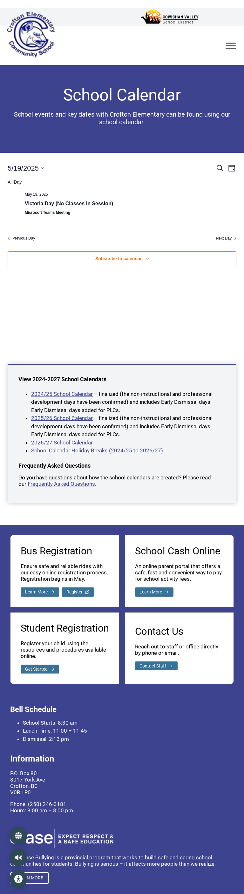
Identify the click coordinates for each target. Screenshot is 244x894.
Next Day (226, 238)
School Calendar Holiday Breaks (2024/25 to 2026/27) (97, 450)
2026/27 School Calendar (62, 442)
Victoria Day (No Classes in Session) (69, 203)
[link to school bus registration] (40, 592)
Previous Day (21, 238)
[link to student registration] (40, 669)
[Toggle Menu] (231, 46)
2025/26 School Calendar (62, 418)
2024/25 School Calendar (62, 394)
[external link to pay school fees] (154, 592)
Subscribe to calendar (118, 258)
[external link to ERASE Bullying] (29, 878)
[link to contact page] (156, 666)
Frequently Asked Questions (61, 484)
